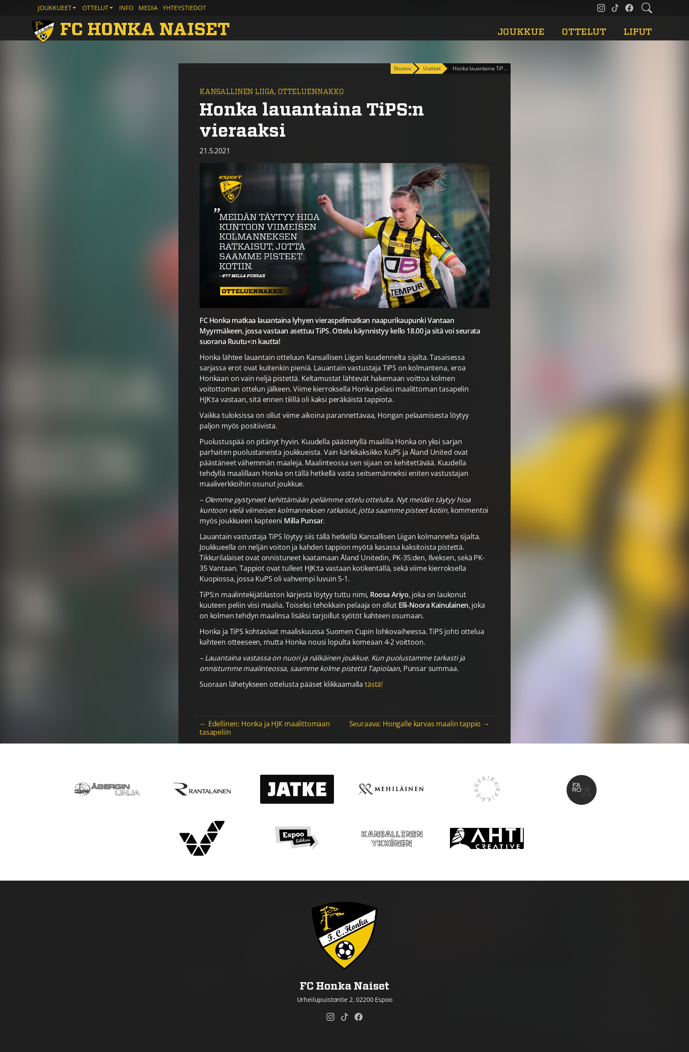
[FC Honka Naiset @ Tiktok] (615, 8)
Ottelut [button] (95, 8)
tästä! (374, 684)
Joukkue (520, 31)
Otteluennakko (311, 91)
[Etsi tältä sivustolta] (647, 8)
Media (148, 8)
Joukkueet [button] (55, 8)
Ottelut (584, 31)
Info (126, 8)
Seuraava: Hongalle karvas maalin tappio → (419, 724)
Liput (638, 31)
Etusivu (402, 68)
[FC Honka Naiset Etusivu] (132, 29)
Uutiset (431, 68)
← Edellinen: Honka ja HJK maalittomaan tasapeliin (264, 728)
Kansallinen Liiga (237, 91)
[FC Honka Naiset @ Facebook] (629, 8)
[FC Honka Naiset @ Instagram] (601, 8)
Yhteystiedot (184, 8)
